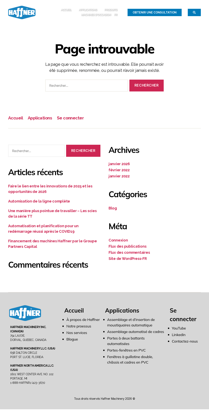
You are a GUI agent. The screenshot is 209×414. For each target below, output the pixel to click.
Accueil (66, 10)
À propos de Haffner (83, 321)
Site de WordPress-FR (128, 260)
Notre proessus (78, 328)
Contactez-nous (185, 343)
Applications (88, 10)
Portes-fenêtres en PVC (126, 352)
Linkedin (179, 336)
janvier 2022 (119, 178)
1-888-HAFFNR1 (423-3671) (27, 387)
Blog (113, 210)
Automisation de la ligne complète (39, 203)
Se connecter (70, 119)
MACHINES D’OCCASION (96, 15)
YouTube (179, 330)
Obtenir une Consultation (155, 13)
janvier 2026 (119, 166)
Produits (110, 10)
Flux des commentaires (129, 254)
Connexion (118, 242)
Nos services (76, 334)
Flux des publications (127, 248)
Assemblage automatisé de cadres (135, 333)
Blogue (72, 341)
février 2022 (119, 172)
